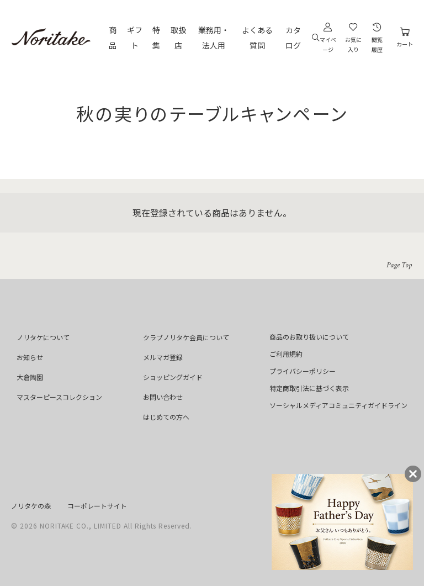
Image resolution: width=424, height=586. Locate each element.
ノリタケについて (43, 337)
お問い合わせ (163, 397)
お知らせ (30, 357)
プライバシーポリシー (302, 371)
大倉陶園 (30, 377)
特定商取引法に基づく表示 (309, 388)
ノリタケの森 (31, 505)
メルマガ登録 (163, 357)
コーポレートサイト (97, 505)
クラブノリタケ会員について (186, 337)
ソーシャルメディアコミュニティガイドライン (338, 405)
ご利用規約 (286, 353)
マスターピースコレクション (59, 397)
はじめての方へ (166, 416)
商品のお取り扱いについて (309, 336)
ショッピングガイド (173, 377)
